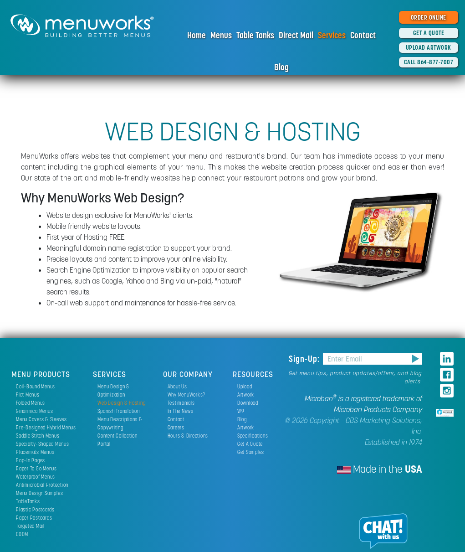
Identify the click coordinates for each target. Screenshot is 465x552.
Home (196, 35)
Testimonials (181, 402)
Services (332, 35)
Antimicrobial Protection (42, 484)
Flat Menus (28, 394)
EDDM (22, 534)
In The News (181, 411)
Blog (281, 67)
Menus (221, 35)
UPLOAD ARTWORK (428, 47)
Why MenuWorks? (187, 394)
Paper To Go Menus (36, 468)
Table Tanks (255, 35)
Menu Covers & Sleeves (41, 419)
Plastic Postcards (35, 509)
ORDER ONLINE (428, 17)
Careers (176, 427)
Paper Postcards (34, 517)
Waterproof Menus (35, 476)
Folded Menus (30, 402)
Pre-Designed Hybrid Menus (46, 427)
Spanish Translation (118, 411)
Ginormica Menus (34, 411)
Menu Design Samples (39, 493)
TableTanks (28, 501)
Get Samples (250, 452)
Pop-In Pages (30, 460)
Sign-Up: (305, 359)
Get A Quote (250, 443)
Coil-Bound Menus (35, 386)
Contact (363, 35)
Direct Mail (296, 35)
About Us (177, 386)
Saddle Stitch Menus (37, 435)
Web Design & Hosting (121, 402)
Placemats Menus (35, 452)
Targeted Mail (30, 525)
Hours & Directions (188, 435)
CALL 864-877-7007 (429, 62)
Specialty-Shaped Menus (42, 443)
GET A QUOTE (429, 33)
